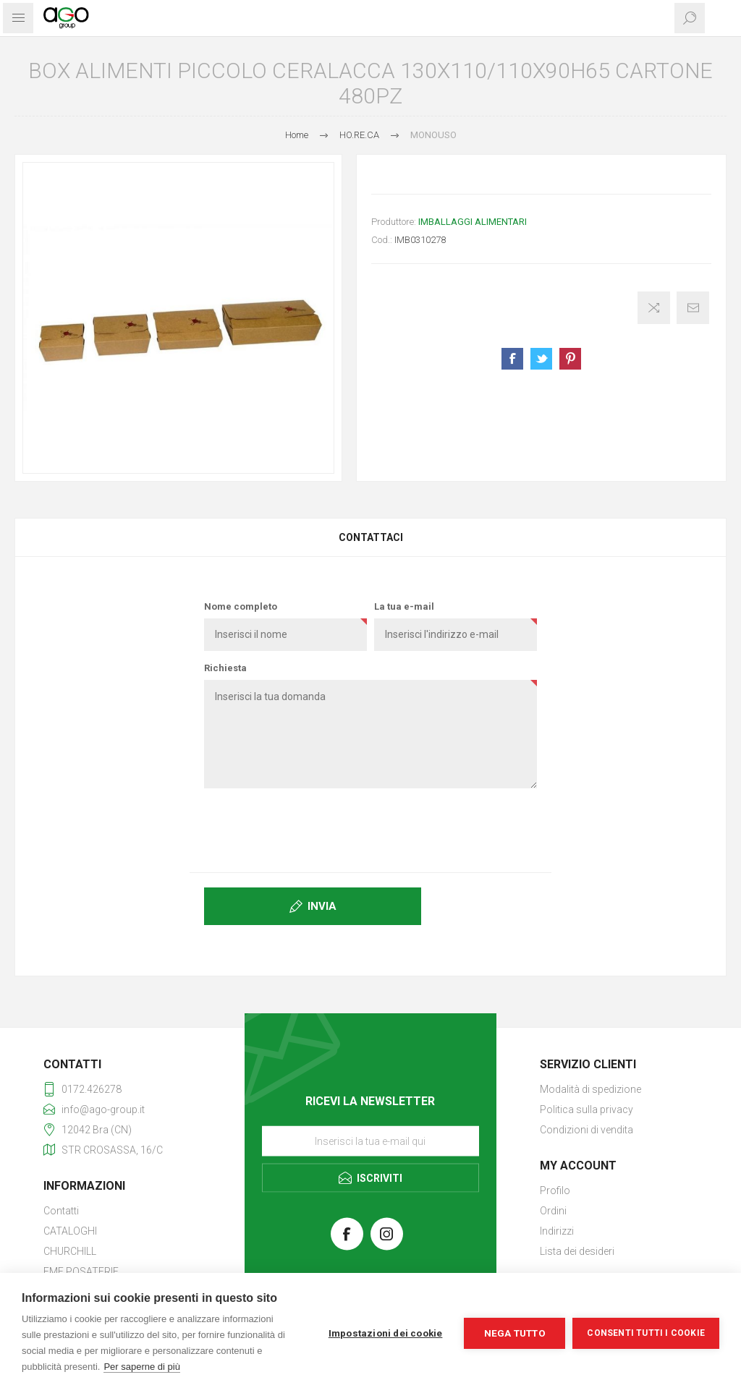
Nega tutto (515, 1333)
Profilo (555, 1190)
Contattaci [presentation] (371, 537)
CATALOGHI (70, 1231)
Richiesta (225, 668)
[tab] (370, 537)
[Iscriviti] (370, 1140)
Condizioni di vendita (586, 1130)
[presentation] (370, 827)
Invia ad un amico (693, 307)
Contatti (61, 1211)
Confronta (654, 307)
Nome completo (240, 606)
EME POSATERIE (81, 1271)
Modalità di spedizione (590, 1089)
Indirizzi (557, 1231)
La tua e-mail (404, 606)
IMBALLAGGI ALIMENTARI (472, 221)
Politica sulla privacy (586, 1109)
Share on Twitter (541, 359)
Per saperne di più (141, 1366)
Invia (322, 906)
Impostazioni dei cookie (386, 1333)
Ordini (553, 1211)
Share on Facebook (512, 359)
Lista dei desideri (577, 1251)
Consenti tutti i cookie (646, 1333)
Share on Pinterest (570, 359)
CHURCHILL (69, 1251)
